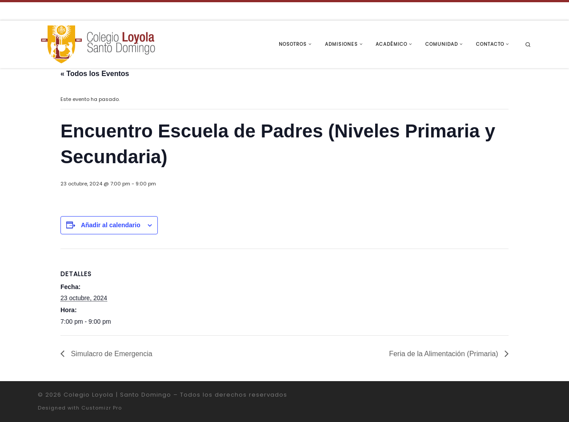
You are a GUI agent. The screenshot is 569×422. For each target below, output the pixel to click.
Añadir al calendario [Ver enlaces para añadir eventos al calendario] (110, 225)
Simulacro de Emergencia (110, 354)
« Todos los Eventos (94, 73)
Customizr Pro (101, 407)
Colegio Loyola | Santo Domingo (117, 394)
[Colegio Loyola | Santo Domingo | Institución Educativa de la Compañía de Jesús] (98, 43)
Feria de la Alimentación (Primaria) (444, 354)
